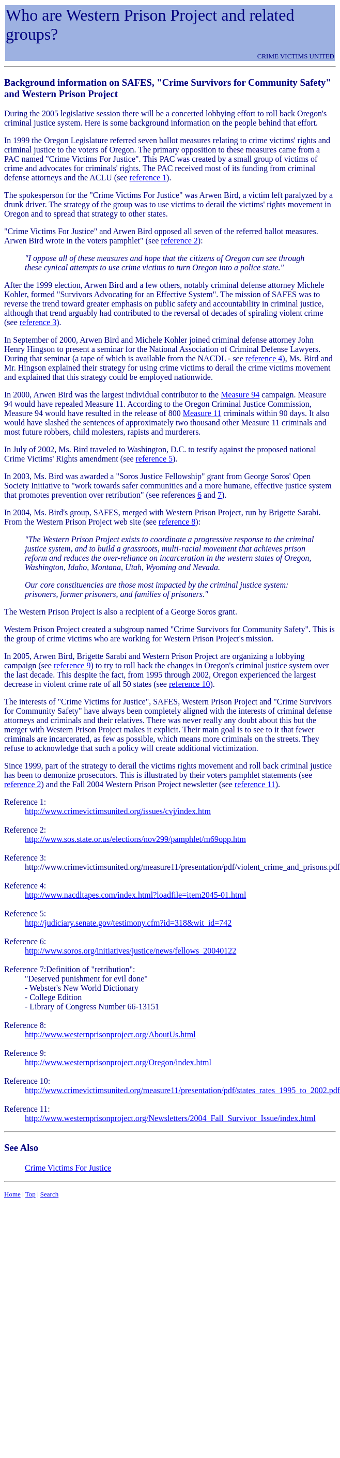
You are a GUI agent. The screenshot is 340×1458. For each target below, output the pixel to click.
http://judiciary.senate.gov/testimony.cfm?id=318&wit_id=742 (128, 922)
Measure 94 (240, 394)
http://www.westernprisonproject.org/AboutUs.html (110, 1034)
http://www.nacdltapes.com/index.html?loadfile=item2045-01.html (135, 895)
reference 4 (264, 358)
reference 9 (72, 665)
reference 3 (38, 322)
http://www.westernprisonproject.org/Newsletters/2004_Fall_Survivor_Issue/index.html (170, 1118)
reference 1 (148, 177)
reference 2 (179, 240)
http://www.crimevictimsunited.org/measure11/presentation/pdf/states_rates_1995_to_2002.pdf (182, 1090)
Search (49, 1194)
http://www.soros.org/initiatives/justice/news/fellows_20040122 (130, 950)
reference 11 (255, 784)
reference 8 (177, 521)
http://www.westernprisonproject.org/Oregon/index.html (118, 1062)
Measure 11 (202, 413)
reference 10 (189, 684)
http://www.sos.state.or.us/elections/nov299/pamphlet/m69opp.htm (135, 839)
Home (12, 1194)
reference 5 (154, 458)
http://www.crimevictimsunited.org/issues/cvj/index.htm (118, 811)
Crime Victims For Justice (68, 1167)
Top (30, 1194)
